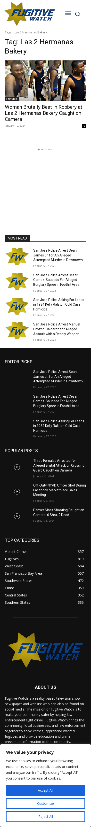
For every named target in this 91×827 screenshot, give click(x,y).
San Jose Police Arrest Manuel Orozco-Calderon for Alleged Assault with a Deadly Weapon (56, 329)
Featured (11, 98)
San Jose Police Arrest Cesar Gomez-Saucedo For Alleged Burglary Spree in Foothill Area (56, 279)
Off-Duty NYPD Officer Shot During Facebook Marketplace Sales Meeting (59, 490)
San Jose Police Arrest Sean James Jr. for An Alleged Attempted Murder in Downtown (58, 255)
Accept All (45, 790)
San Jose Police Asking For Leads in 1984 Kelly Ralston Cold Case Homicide (58, 304)
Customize (45, 803)
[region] (45, 785)
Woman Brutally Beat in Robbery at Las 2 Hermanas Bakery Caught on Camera (43, 113)
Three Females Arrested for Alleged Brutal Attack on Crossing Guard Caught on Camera (58, 465)
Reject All (45, 816)
